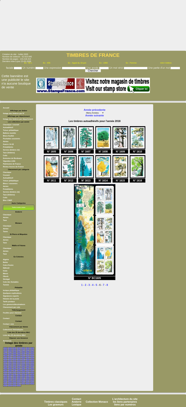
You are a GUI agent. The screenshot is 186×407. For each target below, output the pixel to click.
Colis (5, 155)
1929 (32, 359)
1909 (18, 356)
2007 (5, 382)
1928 (27, 359)
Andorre (76, 401)
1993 (5, 378)
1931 (10, 361)
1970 (27, 370)
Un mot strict (116, 68)
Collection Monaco (97, 401)
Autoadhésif (8, 127)
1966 (10, 370)
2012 (27, 382)
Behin (5, 262)
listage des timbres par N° (14, 113)
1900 (18, 354)
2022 (10, 385)
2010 (18, 382)
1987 (10, 376)
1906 (5, 356)
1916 (5, 357)
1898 (14, 354)
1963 (27, 369)
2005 (27, 380)
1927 (23, 359)
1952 (10, 367)
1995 (14, 378)
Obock (5, 276)
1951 (5, 367)
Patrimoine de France (12, 164)
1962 (23, 369)
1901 (23, 354)
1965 (5, 370)
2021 (5, 385)
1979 (5, 374)
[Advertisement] (93, 26)
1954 (18, 367)
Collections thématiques (13, 330)
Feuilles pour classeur (12, 313)
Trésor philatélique (10, 130)
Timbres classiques (55, 401)
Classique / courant (11, 125)
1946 (14, 365)
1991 (27, 376)
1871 (23, 350)
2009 (14, 382)
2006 (32, 380)
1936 (32, 361)
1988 (14, 376)
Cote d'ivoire (8, 265)
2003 (18, 380)
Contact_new (8, 324)
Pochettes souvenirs (11, 139)
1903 (32, 354)
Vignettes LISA (9, 161)
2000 (5, 380)
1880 (14, 352)
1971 (32, 370)
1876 (32, 350)
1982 (18, 374)
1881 (18, 352)
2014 (5, 384)
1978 (32, 372)
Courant (6, 175)
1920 (23, 357)
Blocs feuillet (8, 136)
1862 (32, 348)
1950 (32, 365)
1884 (23, 352)
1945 (10, 365)
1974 (14, 372)
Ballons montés (9, 133)
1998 (27, 378)
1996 (18, 378)
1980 (10, 374)
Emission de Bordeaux (12, 158)
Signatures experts (11, 296)
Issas (5, 271)
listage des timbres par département (18, 119)
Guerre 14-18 (8, 144)
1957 (32, 367)
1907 (10, 356)
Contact (6, 318)
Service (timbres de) (11, 150)
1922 (32, 357)
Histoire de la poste (11, 299)
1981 (14, 374)
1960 (14, 369)
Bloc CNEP (7, 200)
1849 (5, 348)
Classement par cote (11, 307)
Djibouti (6, 268)
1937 (5, 363)
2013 (32, 382)
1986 (5, 376)
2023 (14, 385)
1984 (27, 374)
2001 (10, 380)
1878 (10, 352)
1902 (27, 354)
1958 (5, 369)
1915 (32, 356)
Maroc (5, 273)
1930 (5, 361)
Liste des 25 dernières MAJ (14, 335)
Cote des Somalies (10, 282)
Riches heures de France (13, 167)
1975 (18, 372)
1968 (18, 370)
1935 (27, 361)
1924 (10, 359)
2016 (14, 384)
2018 (23, 384)
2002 (14, 380)
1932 (14, 361)
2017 (18, 384)
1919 (18, 357)
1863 (5, 350)
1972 (5, 372)
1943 (32, 363)
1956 (27, 367)
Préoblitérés (8, 147)
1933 (18, 361)
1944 (5, 365)
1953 (14, 367)
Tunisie (6, 285)
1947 (18, 365)
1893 (5, 354)
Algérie (6, 259)
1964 (32, 369)
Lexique (76, 404)
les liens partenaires (125, 401)
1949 (27, 365)
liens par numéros (125, 404)
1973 (10, 372)
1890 (27, 352)
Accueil (6, 108)
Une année (92, 68)
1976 (23, 372)
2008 (10, 382)
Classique (7, 172)
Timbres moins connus (18, 207)
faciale (10, 68)
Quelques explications (12, 293)
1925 (14, 359)
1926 (18, 359)
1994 (10, 378)
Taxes (5, 231)
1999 (32, 378)
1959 (10, 369)
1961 (18, 369)
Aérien (5, 141)
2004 (23, 380)
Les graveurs (56, 404)
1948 (23, 365)
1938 (10, 363)
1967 (14, 370)
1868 (10, 350)
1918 (14, 357)
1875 (27, 350)
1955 (23, 367)
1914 (27, 356)
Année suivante (94, 115)
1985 (32, 374)
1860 (27, 348)
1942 (27, 363)
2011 (23, 382)
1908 (14, 356)
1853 (18, 348)
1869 (14, 350)
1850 (10, 348)
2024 (18, 385)
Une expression (53, 68)
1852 (14, 348)
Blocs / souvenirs (10, 183)
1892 (32, 352)
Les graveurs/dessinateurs (14, 304)
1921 (27, 357)
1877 (5, 352)
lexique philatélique (11, 290)
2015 (10, 384)
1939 (14, 363)
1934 (23, 361)
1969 (23, 370)
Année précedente (95, 110)
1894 (10, 354)
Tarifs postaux (9, 301)
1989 (18, 376)
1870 (18, 350)
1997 (23, 378)
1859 (23, 348)
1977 (27, 372)
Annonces (7, 341)
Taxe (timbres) (9, 153)
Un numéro (29, 68)
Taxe (5, 220)
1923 (5, 359)
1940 (18, 363)
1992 (32, 376)
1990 (23, 376)
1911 (23, 356)
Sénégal (6, 279)
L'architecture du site (125, 399)
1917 (10, 357)
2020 (32, 384)
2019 (27, 384)
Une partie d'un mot (159, 68)
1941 (23, 363)
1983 (23, 374)
